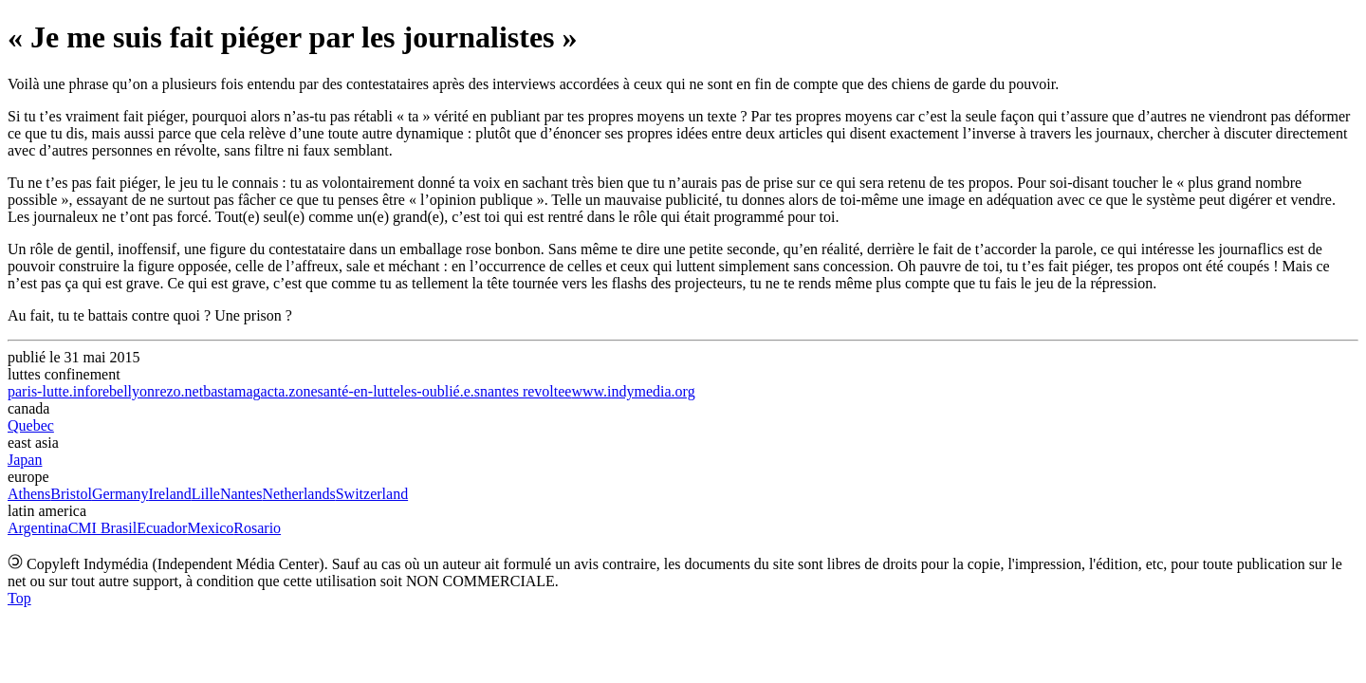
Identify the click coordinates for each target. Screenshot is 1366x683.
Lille (206, 494)
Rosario (257, 528)
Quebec (31, 425)
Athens (29, 494)
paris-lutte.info (53, 391)
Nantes (241, 494)
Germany (120, 494)
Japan (25, 460)
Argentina (38, 528)
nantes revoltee (525, 391)
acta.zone (289, 391)
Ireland (169, 494)
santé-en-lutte (359, 391)
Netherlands (298, 494)
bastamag (231, 391)
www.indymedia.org (632, 391)
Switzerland (372, 494)
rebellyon (126, 391)
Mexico (210, 528)
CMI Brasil (102, 528)
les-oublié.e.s (440, 391)
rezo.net (179, 391)
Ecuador (162, 528)
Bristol (71, 494)
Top (19, 598)
